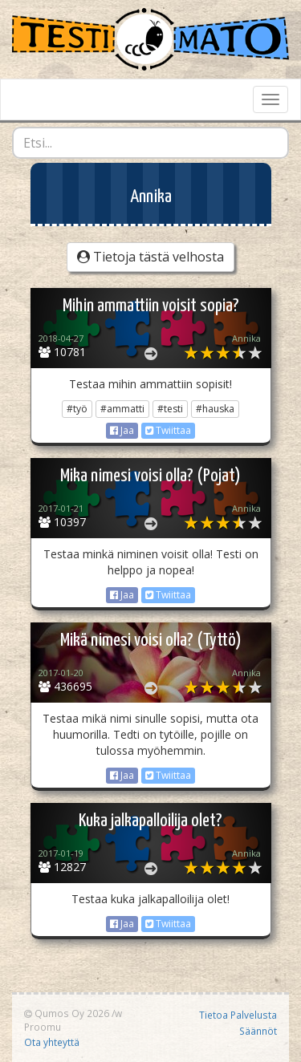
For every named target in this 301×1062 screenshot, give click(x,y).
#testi (170, 408)
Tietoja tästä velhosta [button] (150, 257)
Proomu (42, 1026)
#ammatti (122, 408)
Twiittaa (168, 430)
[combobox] (150, 143)
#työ (77, 408)
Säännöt (258, 1030)
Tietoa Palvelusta (238, 1014)
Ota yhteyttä (51, 1042)
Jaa (122, 430)
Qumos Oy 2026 (66, 1013)
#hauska (215, 408)
